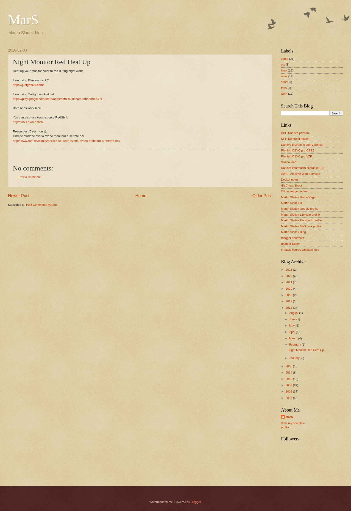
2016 (289, 307)
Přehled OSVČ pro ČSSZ (297, 150)
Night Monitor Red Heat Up (306, 350)
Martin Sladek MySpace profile (301, 226)
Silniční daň (288, 162)
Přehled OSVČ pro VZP (296, 156)
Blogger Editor (290, 243)
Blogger (196, 502)
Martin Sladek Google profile (299, 208)
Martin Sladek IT (292, 203)
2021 (289, 282)
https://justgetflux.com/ (28, 85)
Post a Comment (30, 177)
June (292, 319)
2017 (289, 301)
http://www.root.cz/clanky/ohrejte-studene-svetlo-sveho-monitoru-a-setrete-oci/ (66, 141)
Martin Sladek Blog (293, 232)
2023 (289, 269)
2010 (289, 379)
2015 (289, 366)
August (294, 313)
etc (283, 64)
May (292, 325)
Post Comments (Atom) (41, 204)
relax (284, 76)
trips (284, 88)
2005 (289, 398)
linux (284, 70)
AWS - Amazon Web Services (300, 174)
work (284, 93)
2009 (289, 385)
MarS (23, 19)
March (293, 338)
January (294, 358)
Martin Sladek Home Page (298, 197)
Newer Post (18, 195)
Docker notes (289, 179)
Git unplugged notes (294, 191)
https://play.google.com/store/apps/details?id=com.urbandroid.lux (57, 99)
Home (140, 195)
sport (284, 82)
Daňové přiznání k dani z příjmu (302, 144)
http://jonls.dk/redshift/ (28, 122)
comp (284, 58)
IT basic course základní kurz (300, 249)
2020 (289, 288)
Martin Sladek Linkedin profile (300, 214)
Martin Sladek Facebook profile (301, 220)
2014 (289, 372)
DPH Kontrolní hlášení (295, 138)
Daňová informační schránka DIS (302, 168)
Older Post (262, 195)
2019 (289, 295)
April (292, 332)
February (295, 344)
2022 (289, 276)
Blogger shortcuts (292, 238)
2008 (289, 391)
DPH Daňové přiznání (295, 133)
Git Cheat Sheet (291, 185)
